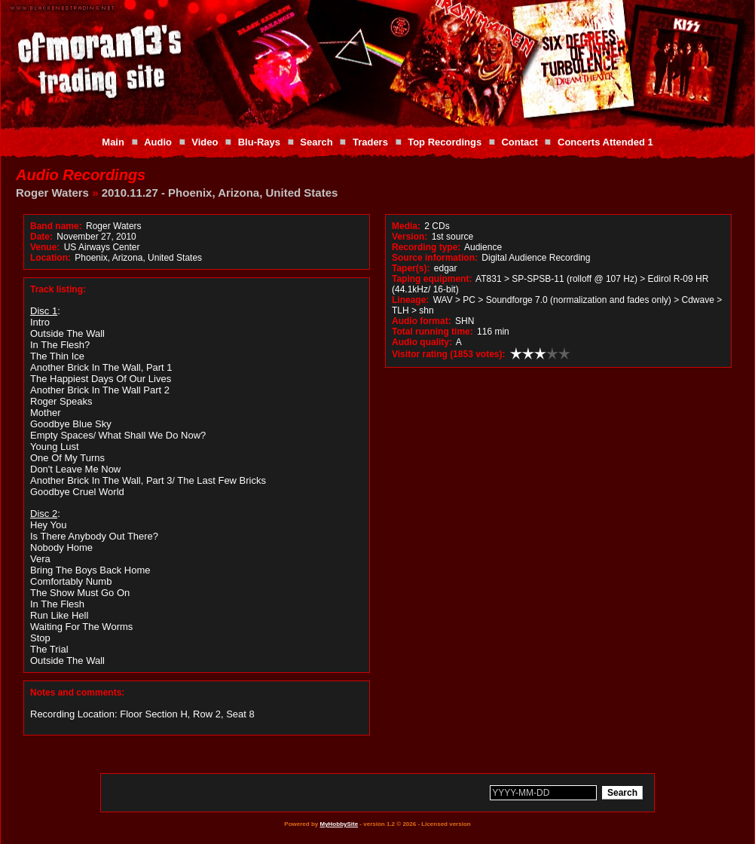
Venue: (45, 247)
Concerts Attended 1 (605, 142)
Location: (50, 257)
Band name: (56, 226)
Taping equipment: (432, 279)
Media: (406, 226)
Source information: (435, 257)
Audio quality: (422, 342)
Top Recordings (444, 142)
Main (113, 142)
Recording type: (426, 247)
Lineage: (410, 300)
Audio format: (421, 321)
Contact (519, 142)
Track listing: (58, 289)
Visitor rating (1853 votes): (449, 354)
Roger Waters (52, 192)
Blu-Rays (259, 142)
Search (316, 142)
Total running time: (432, 331)
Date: (41, 236)
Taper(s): (410, 268)
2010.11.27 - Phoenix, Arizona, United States (220, 192)
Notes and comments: (77, 692)
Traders (370, 142)
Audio (158, 142)
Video (204, 142)
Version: (409, 236)
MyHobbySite (338, 824)
